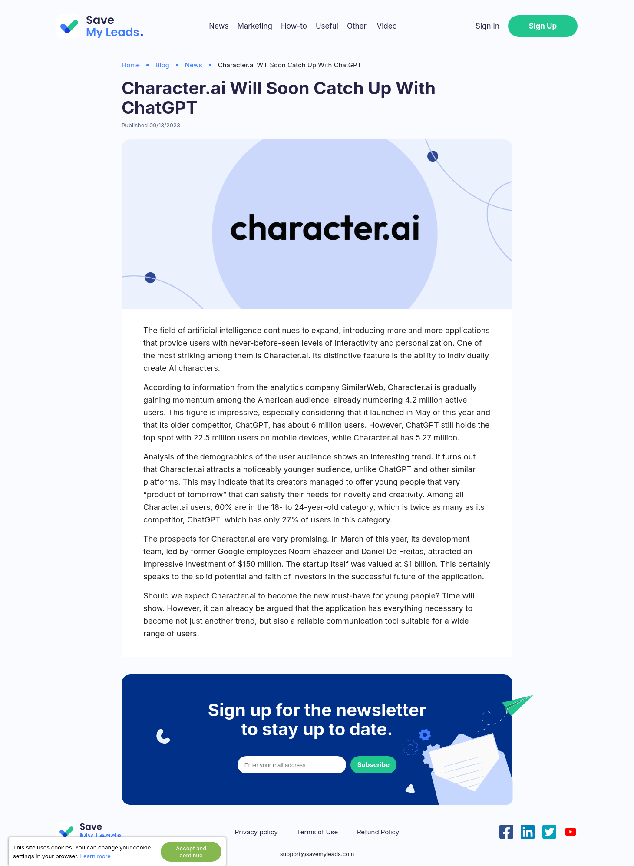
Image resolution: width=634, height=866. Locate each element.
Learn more (95, 856)
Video (386, 26)
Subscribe (373, 764)
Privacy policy (256, 832)
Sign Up (543, 26)
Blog (162, 65)
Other (357, 26)
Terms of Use (317, 832)
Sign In (487, 26)
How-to (294, 26)
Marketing (254, 26)
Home (131, 65)
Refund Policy (378, 832)
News (218, 26)
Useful (327, 26)
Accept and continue (191, 852)
